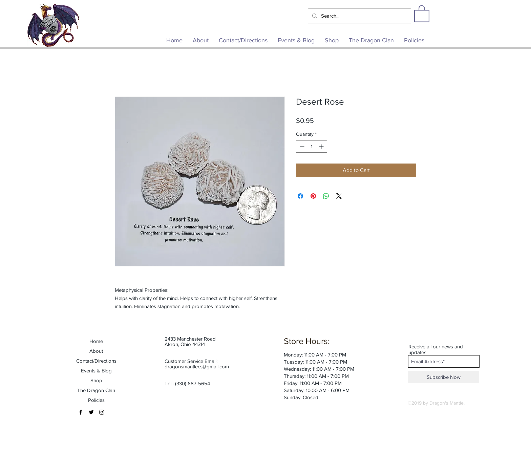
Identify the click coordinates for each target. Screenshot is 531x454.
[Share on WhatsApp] (326, 196)
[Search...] (359, 15)
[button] (421, 13)
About (96, 351)
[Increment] (322, 146)
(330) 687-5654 (192, 383)
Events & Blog (96, 370)
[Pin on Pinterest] (313, 196)
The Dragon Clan (96, 390)
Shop (96, 380)
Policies (96, 400)
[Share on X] (339, 196)
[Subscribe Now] (443, 377)
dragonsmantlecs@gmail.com (197, 366)
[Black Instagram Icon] (102, 412)
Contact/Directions (96, 361)
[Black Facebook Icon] (81, 412)
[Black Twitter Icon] (91, 412)
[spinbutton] (311, 146)
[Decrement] (301, 146)
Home (96, 341)
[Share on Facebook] (300, 196)
